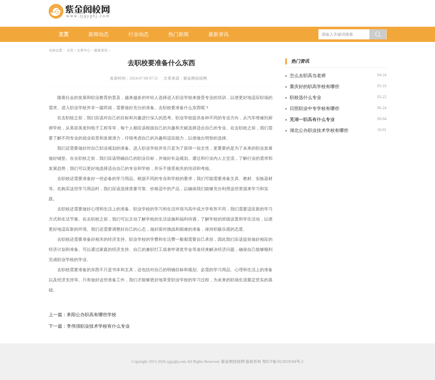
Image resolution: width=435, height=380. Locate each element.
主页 (64, 34)
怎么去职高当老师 (308, 75)
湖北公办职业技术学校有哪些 (319, 130)
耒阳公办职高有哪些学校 (91, 314)
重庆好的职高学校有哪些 (314, 86)
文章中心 (83, 50)
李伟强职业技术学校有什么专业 (98, 326)
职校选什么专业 (305, 97)
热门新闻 (178, 34)
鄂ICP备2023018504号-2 (282, 361)
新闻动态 (98, 34)
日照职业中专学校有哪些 (314, 108)
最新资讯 (218, 34)
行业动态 (138, 34)
